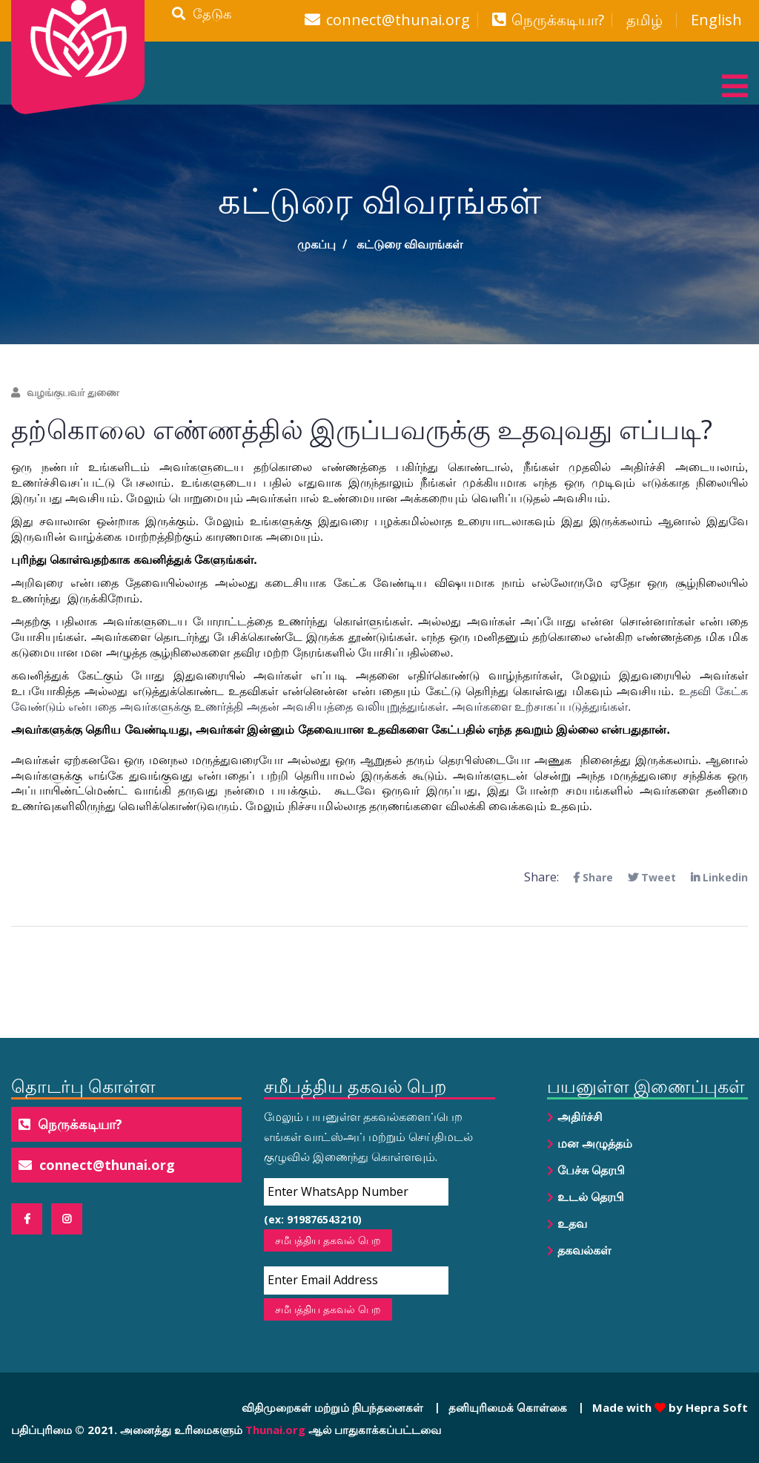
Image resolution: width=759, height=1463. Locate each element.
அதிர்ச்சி (580, 1116)
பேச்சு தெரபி (591, 1170)
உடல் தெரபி (590, 1197)
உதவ (572, 1223)
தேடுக (202, 13)
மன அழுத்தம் (594, 1143)
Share (593, 877)
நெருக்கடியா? (557, 20)
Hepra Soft (715, 1407)
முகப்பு (316, 244)
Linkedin (719, 877)
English (716, 20)
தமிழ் (644, 20)
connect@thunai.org (398, 20)
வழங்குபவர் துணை (65, 392)
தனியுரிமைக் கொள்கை (507, 1407)
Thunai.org (275, 1429)
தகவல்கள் (584, 1250)
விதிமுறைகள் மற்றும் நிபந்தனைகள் (332, 1407)
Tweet (652, 877)
